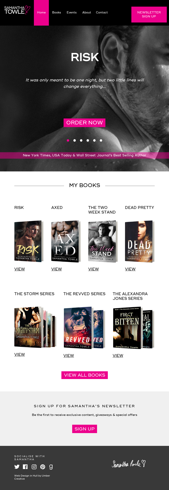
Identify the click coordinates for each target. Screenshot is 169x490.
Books (56, 12)
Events (72, 12)
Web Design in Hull (26, 476)
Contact (102, 12)
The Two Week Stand (102, 210)
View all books (84, 375)
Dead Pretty (139, 208)
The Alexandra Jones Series (130, 296)
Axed (57, 208)
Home (41, 12)
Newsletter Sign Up (149, 14)
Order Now (84, 123)
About (86, 12)
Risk (19, 208)
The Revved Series (84, 294)
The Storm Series (34, 294)
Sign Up (85, 429)
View (19, 269)
